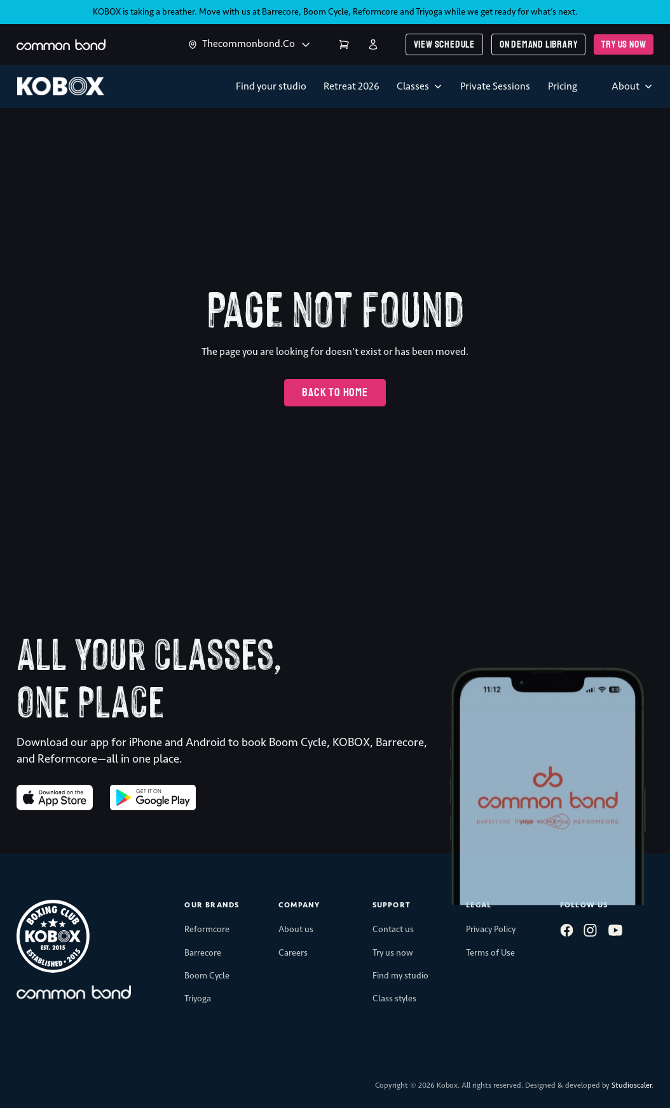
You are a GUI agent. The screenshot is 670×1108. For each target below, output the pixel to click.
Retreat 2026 (351, 86)
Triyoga (429, 11)
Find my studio (400, 975)
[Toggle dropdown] (193, 44)
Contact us (393, 929)
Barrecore (280, 11)
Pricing (562, 86)
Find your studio (271, 86)
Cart (344, 44)
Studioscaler (632, 1085)
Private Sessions (495, 86)
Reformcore (375, 11)
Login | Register (373, 44)
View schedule (444, 44)
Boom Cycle (325, 11)
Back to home (335, 392)
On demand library (539, 44)
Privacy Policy (491, 929)
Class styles (394, 998)
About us (295, 929)
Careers (293, 952)
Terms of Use (490, 952)
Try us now (623, 44)
